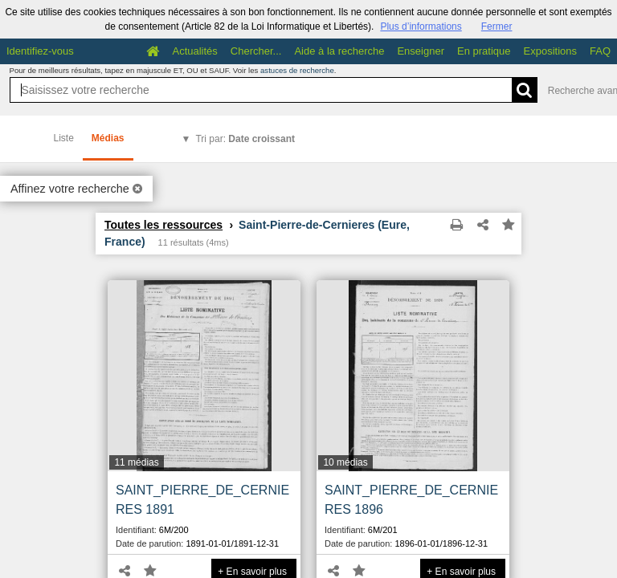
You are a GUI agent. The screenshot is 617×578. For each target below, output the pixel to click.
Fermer (497, 26)
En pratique (484, 51)
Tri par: (245, 138)
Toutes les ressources (163, 224)
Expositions (550, 51)
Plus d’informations (420, 26)
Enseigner (420, 51)
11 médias (136, 462)
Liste (64, 138)
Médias (108, 138)
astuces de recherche (297, 70)
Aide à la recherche (339, 51)
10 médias (345, 462)
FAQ (600, 51)
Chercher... (256, 51)
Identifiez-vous (40, 51)
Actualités (194, 51)
